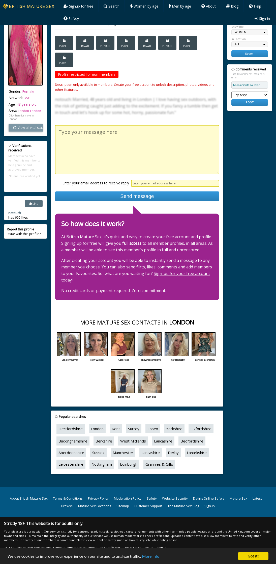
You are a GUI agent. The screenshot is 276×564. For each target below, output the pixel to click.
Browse (67, 506)
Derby (173, 452)
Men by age (180, 6)
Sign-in (262, 18)
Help (255, 6)
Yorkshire (174, 428)
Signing (68, 243)
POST (250, 102)
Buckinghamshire (72, 441)
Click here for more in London (21, 117)
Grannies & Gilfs (159, 464)
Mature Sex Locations (94, 506)
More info (150, 556)
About (208, 6)
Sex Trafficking (110, 547)
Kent (116, 428)
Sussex (98, 452)
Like (34, 203)
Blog (232, 6)
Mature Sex (238, 498)
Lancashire (163, 441)
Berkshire (104, 441)
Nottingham (101, 464)
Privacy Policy (98, 498)
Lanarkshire (197, 452)
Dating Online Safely (208, 498)
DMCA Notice (132, 547)
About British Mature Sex (29, 498)
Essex (152, 428)
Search (111, 6)
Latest (257, 498)
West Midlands (133, 441)
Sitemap (122, 506)
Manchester (123, 452)
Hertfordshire (70, 428)
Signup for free (78, 6)
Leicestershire (70, 464)
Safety (71, 18)
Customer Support (148, 506)
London (35, 111)
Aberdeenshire (71, 452)
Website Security (175, 498)
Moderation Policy (127, 498)
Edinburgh (128, 464)
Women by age (144, 6)
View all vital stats (28, 127)
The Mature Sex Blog (183, 506)
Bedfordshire (191, 441)
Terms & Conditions (68, 498)
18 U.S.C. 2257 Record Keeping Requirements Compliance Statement (50, 547)
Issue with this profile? (24, 231)
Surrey (133, 428)
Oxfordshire (201, 428)
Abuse (149, 547)
